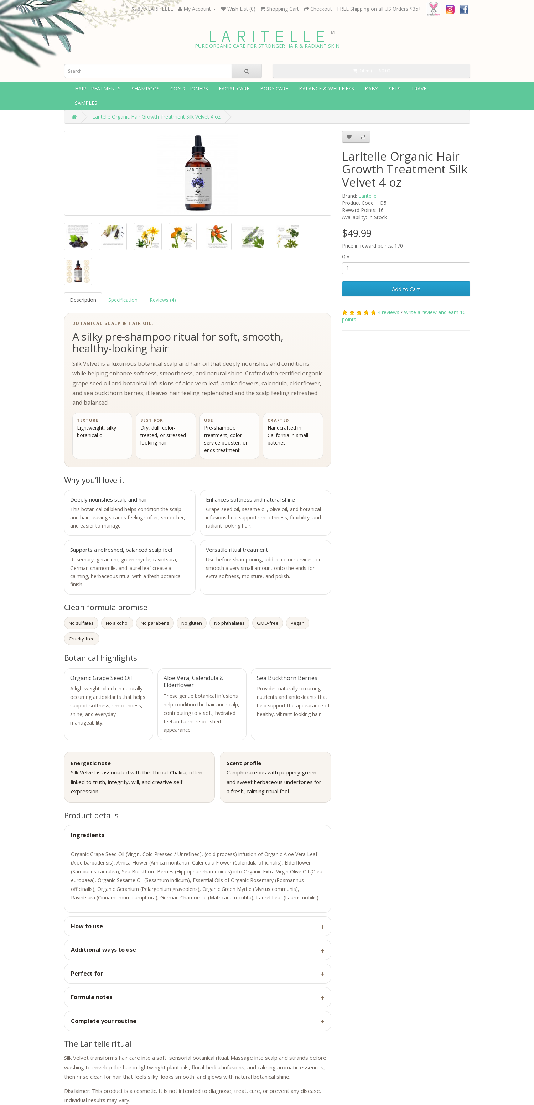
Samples (86, 102)
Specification (123, 299)
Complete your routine (103, 1021)
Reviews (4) (163, 299)
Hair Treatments (98, 88)
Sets (394, 88)
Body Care (274, 88)
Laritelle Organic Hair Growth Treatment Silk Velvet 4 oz (156, 116)
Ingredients (87, 835)
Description (83, 299)
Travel (420, 88)
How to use (87, 926)
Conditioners (189, 88)
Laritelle (367, 195)
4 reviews (388, 312)
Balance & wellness (326, 88)
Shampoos (145, 88)
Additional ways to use (103, 950)
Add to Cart (406, 288)
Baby (371, 88)
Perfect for (87, 973)
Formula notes (91, 997)
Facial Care (234, 88)
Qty (345, 257)
